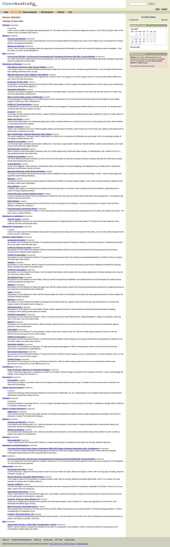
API (56, 540)
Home (6, 12)
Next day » (164, 19)
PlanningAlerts (82, 544)
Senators (61, 12)
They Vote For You (56, 544)
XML (60, 540)
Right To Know (70, 544)
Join (157, 9)
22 (136, 41)
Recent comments (30, 12)
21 (132, 41)
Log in (164, 9)
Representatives (47, 12)
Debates (15, 12)
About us (5, 540)
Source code (69, 540)
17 (144, 39)
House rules (47, 540)
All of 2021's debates (148, 17)
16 (140, 39)
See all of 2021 (135, 47)
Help (70, 12)
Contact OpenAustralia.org (21, 540)
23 (140, 41)
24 (144, 41)
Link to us (37, 540)
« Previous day (133, 19)
